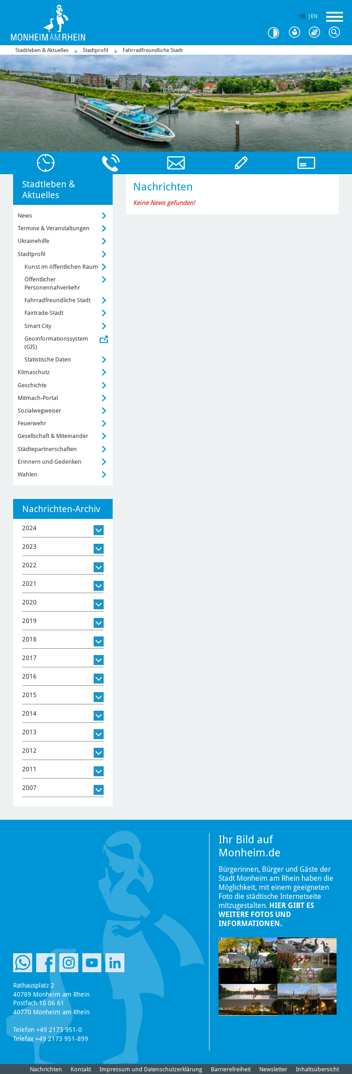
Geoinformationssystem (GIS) (56, 342)
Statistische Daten (47, 359)
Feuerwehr (32, 423)
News (25, 215)
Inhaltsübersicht (317, 1069)
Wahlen (28, 474)
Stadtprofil (95, 50)
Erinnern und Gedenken (49, 461)
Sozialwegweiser (39, 410)
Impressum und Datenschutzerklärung (151, 1069)
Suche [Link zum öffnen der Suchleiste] (337, 32)
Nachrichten (46, 1069)
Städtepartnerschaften (47, 449)
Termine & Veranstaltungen (54, 228)
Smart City (37, 326)
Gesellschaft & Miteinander (53, 435)
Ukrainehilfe (33, 241)
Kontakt (81, 1069)
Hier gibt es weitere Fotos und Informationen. (266, 914)
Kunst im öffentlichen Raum (61, 266)
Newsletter (273, 1069)
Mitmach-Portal (38, 397)
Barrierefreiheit (231, 1069)
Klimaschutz (34, 372)
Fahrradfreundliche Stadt (153, 50)
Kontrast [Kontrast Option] (277, 32)
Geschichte (32, 385)
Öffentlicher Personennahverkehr (52, 283)
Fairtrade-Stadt (43, 312)
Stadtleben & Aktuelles (41, 50)
